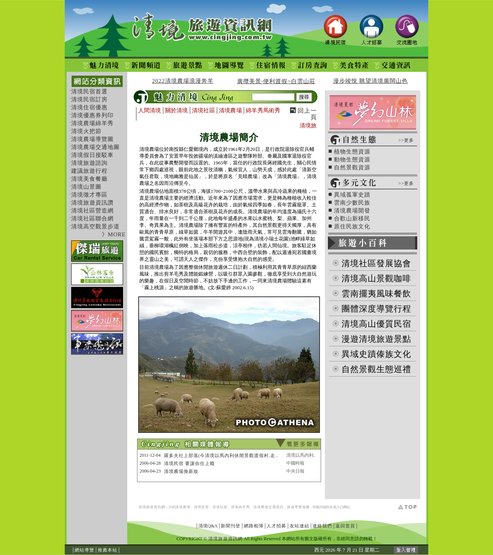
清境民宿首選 (89, 91)
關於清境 (176, 110)
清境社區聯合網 (92, 218)
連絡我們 (322, 526)
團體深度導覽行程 (376, 308)
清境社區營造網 (92, 211)
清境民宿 (201, 507)
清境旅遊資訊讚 (92, 203)
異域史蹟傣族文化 (376, 354)
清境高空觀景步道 (95, 226)
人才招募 (276, 526)
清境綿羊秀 (240, 507)
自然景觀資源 (352, 167)
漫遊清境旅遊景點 (376, 339)
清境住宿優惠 (89, 107)
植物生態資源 (352, 152)
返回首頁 (345, 526)
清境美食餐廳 (89, 179)
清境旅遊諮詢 (89, 163)
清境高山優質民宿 (376, 324)
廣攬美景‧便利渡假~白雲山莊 (276, 81)
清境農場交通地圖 (95, 147)
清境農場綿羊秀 (92, 123)
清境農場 (230, 110)
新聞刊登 (230, 526)
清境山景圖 (86, 187)
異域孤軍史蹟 (352, 195)
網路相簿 (254, 526)
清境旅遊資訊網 (152, 507)
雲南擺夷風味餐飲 (376, 293)
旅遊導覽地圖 (298, 507)
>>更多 (406, 140)
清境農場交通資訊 (268, 507)
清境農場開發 (352, 211)
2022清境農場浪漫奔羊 (183, 81)
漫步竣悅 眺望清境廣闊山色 (370, 81)
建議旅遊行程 (89, 171)
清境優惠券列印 (92, 115)
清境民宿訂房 (89, 99)
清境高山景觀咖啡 (376, 278)
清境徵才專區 (89, 195)
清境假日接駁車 (92, 155)
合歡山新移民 (352, 218)
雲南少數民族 (352, 203)
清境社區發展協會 (376, 263)
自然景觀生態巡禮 (376, 369)
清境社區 (203, 110)
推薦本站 (107, 550)
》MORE (114, 234)
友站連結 (299, 526)
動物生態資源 (352, 160)
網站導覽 (84, 550)
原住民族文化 (352, 226)
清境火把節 (86, 131)
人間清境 (149, 110)
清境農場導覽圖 (92, 139)
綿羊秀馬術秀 (263, 110)
